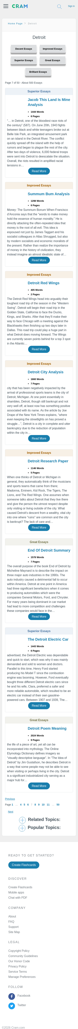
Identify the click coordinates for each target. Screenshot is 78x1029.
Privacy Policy (17, 966)
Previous (10, 798)
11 (48, 804)
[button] (5, 6)
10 (43, 804)
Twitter (21, 1005)
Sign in (71, 6)
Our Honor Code (19, 961)
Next (10, 811)
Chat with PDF (17, 897)
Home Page (15, 23)
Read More (39, 171)
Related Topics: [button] (44, 819)
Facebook (23, 995)
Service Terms (17, 971)
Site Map (14, 932)
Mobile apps (16, 892)
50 (58, 804)
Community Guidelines (23, 956)
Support (13, 926)
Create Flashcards (24, 865)
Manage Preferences (22, 976)
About (12, 916)
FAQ (11, 921)
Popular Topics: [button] (44, 827)
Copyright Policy (18, 950)
